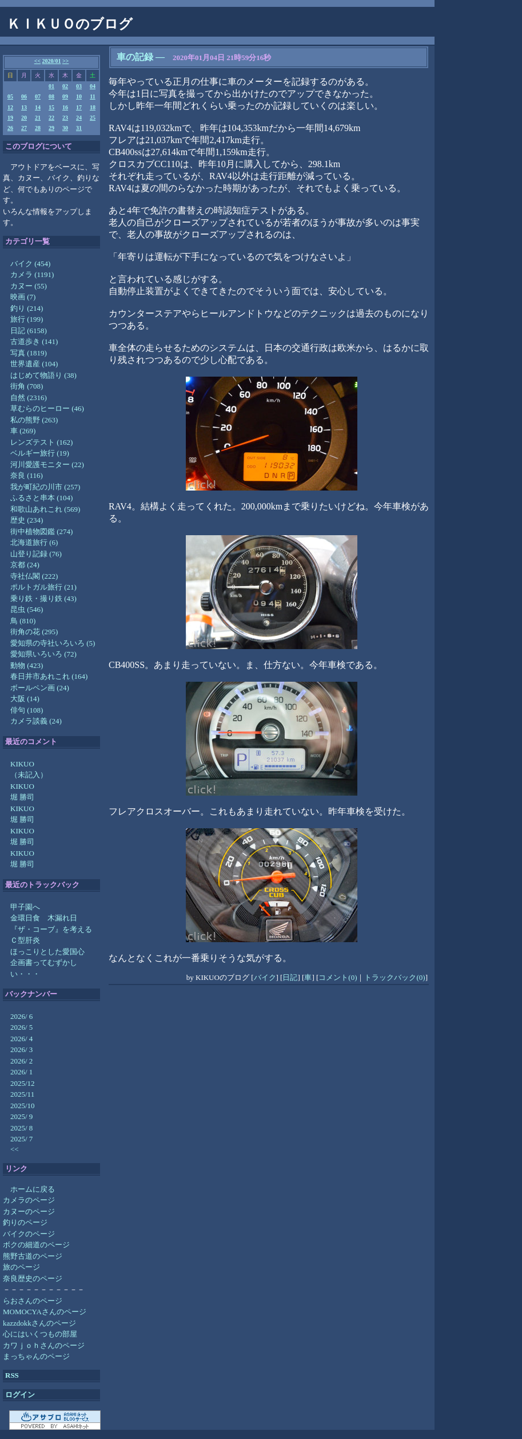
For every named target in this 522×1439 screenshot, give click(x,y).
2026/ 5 (21, 1027)
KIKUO (22, 764)
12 (10, 107)
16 (65, 107)
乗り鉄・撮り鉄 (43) (43, 598)
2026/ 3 (21, 1049)
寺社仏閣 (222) (34, 576)
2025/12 (22, 1083)
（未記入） (28, 774)
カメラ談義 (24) (36, 721)
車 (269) (22, 430)
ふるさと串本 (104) (41, 497)
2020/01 (51, 61)
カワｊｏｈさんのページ (44, 1345)
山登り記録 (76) (36, 553)
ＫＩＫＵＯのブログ (70, 24)
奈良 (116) (26, 475)
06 (24, 96)
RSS (12, 1375)
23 (65, 117)
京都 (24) (24, 564)
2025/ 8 (21, 1128)
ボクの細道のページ (36, 1244)
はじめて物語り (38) (43, 375)
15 (51, 107)
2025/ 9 (21, 1116)
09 (65, 96)
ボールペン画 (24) (39, 687)
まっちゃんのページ (36, 1356)
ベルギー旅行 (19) (39, 453)
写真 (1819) (28, 353)
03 (79, 86)
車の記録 (135, 57)
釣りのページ (25, 1222)
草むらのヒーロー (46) (47, 408)
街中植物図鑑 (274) (41, 531)
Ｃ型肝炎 (25, 940)
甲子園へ (25, 907)
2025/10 (22, 1105)
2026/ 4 (21, 1038)
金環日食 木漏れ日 (43, 918)
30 (65, 128)
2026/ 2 (21, 1061)
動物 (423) (26, 665)
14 (38, 107)
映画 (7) (22, 296)
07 (38, 96)
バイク (265, 977)
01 (51, 86)
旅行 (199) (26, 319)
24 (79, 117)
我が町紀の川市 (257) (45, 487)
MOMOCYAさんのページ (44, 1311)
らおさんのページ (32, 1300)
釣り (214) (26, 308)
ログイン (20, 1394)
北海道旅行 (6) (34, 542)
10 (79, 96)
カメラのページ (29, 1200)
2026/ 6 (21, 1016)
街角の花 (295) (34, 631)
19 (10, 117)
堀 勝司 (22, 797)
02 (65, 86)
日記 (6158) (28, 330)
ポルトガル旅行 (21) (43, 587)
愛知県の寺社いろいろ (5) (52, 643)
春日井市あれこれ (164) (48, 676)
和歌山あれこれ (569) (45, 509)
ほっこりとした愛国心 (47, 951)
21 (38, 117)
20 (24, 117)
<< (37, 61)
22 (51, 117)
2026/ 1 (21, 1072)
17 (79, 107)
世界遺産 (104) (34, 363)
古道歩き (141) (34, 341)
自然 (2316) (28, 397)
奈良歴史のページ (32, 1278)
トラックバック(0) (394, 977)
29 (51, 128)
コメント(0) (337, 977)
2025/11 (22, 1094)
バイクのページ (29, 1234)
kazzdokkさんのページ (39, 1323)
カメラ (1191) (32, 274)
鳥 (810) (22, 620)
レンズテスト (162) (41, 442)
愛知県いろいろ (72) (43, 654)
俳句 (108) (26, 710)
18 (92, 107)
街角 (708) (26, 386)
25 (92, 117)
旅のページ (21, 1267)
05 (10, 96)
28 (38, 128)
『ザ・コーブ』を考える (51, 929)
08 (51, 96)
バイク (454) (30, 263)
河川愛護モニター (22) (47, 464)
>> (65, 61)
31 (79, 128)
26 (10, 128)
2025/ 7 (21, 1138)
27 (24, 128)
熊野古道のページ (32, 1256)
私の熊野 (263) (34, 420)
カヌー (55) (28, 286)
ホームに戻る (32, 1189)
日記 (289, 977)
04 (92, 86)
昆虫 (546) (26, 609)
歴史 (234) (26, 520)
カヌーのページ (29, 1211)
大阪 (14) (24, 698)
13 (24, 107)
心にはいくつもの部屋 (40, 1334)
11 (92, 96)
